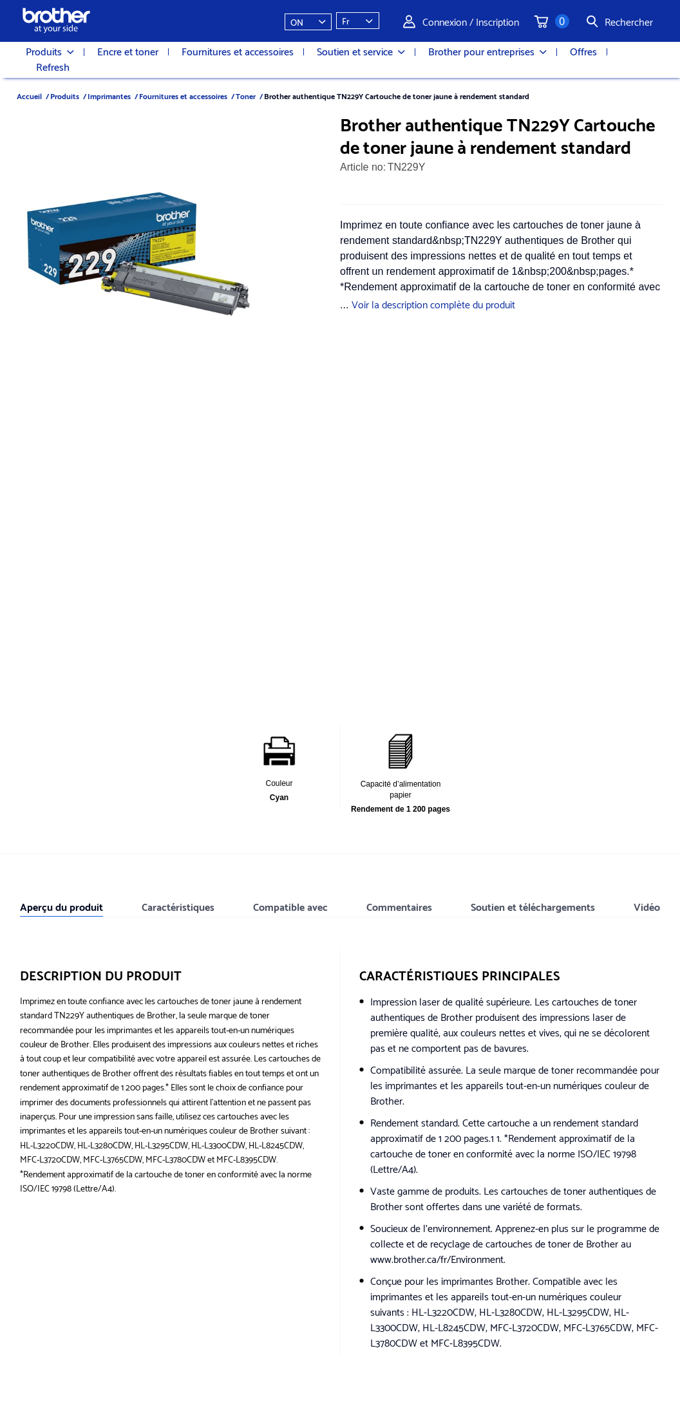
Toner (246, 95)
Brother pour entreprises (487, 51)
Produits (50, 51)
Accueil (29, 95)
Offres (583, 51)
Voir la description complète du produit (433, 303)
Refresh (53, 66)
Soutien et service (361, 51)
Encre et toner (127, 51)
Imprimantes (109, 95)
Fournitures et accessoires (238, 51)
